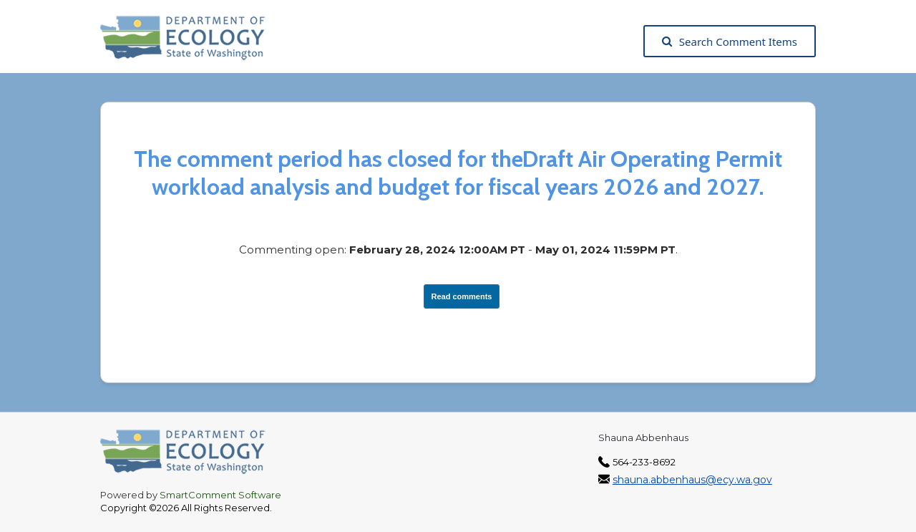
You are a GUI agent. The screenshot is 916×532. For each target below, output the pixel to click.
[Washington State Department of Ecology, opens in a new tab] (190, 41)
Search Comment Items (729, 41)
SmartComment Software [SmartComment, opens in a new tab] (220, 494)
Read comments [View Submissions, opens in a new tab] (462, 296)
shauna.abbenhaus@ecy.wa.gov (692, 479)
